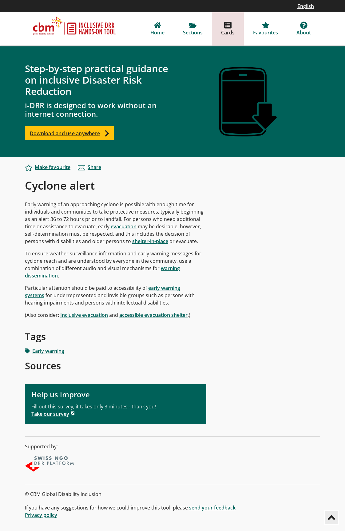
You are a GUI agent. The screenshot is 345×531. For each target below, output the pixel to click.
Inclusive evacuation (84, 315)
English (305, 6)
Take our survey (50, 414)
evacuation (124, 226)
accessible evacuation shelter (153, 315)
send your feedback (212, 507)
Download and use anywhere (72, 133)
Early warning (44, 351)
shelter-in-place (150, 241)
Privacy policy (41, 515)
